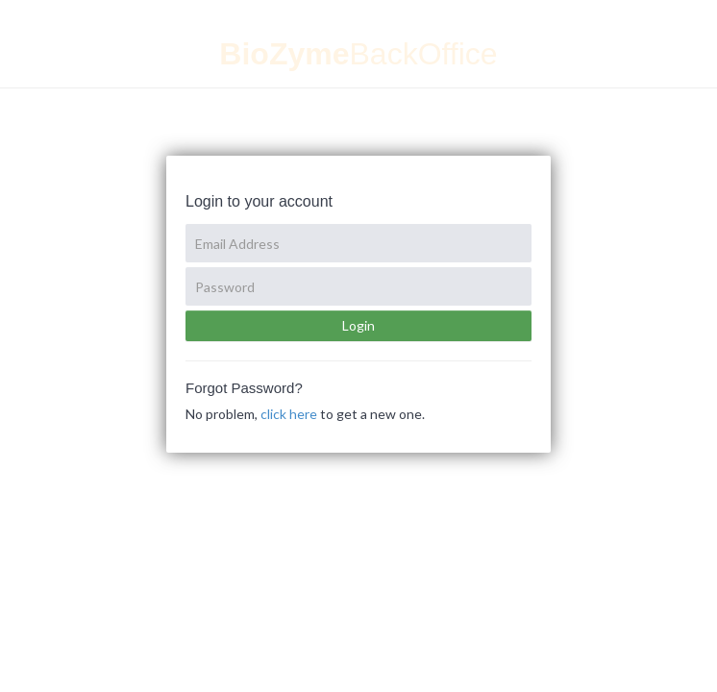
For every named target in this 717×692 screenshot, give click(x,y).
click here (288, 414)
